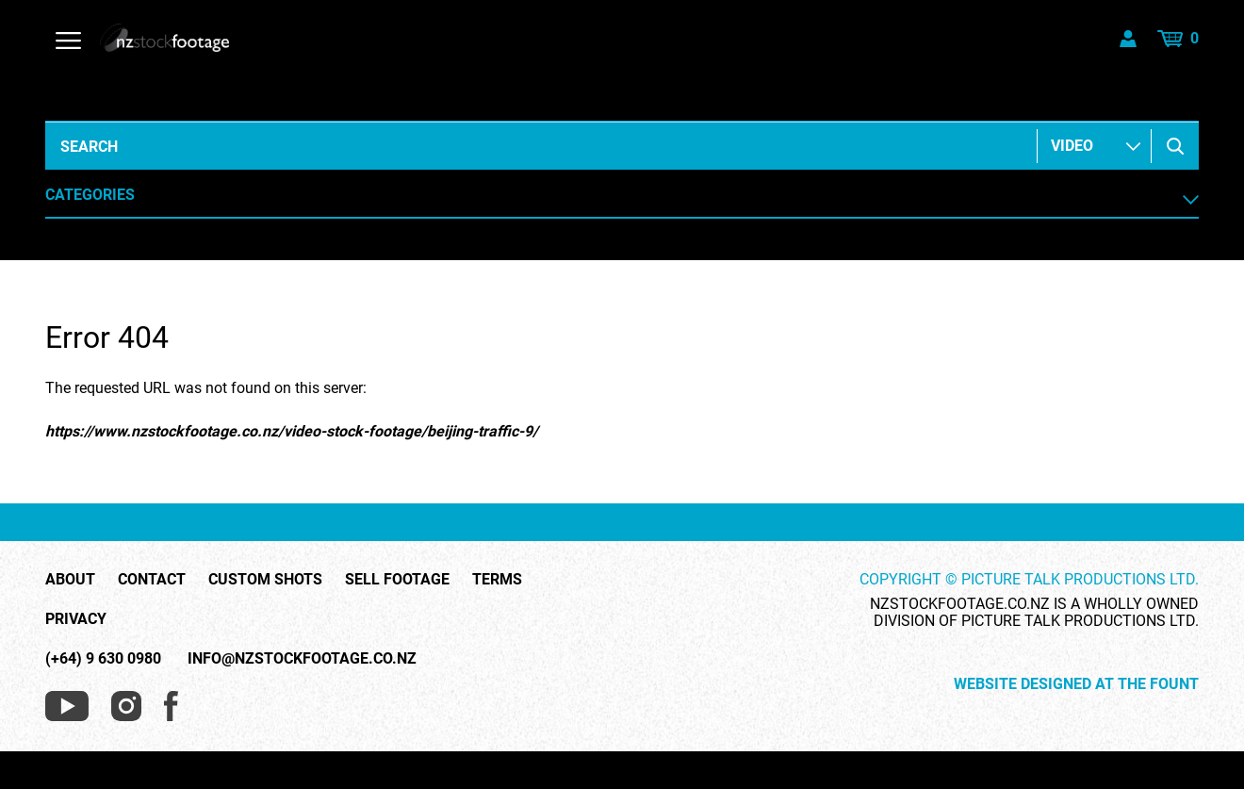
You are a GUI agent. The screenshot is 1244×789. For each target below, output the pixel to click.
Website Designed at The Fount (1076, 684)
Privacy (75, 619)
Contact (152, 579)
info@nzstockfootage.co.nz (302, 658)
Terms (497, 579)
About (70, 579)
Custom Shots (265, 579)
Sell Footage (397, 579)
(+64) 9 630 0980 (103, 658)
